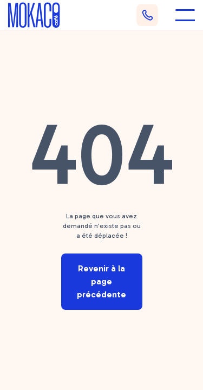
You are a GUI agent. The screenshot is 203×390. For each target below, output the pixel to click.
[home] (34, 15)
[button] (185, 15)
